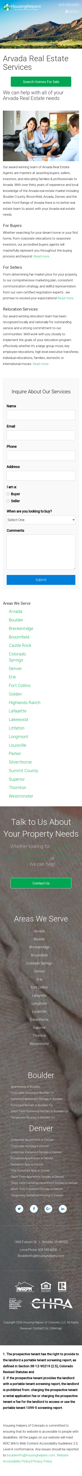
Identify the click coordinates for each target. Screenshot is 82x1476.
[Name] (41, 415)
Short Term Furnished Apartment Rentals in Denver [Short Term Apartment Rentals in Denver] (44, 1183)
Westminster (21, 796)
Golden (15, 694)
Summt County (23, 770)
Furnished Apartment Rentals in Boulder (37, 1099)
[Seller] (8, 501)
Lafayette (17, 711)
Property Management (26, 858)
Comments (15, 530)
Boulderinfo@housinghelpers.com (41, 1256)
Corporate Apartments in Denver (32, 1140)
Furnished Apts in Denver (27, 1164)
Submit (41, 580)
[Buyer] (8, 494)
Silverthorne (20, 762)
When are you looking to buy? (29, 511)
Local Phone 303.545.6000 (38, 1250)
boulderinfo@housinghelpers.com (31, 1455)
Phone (12, 446)
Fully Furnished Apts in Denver (30, 1170)
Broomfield (19, 637)
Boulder (16, 620)
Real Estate (67, 858)
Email (11, 426)
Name (11, 406)
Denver (15, 668)
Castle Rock (20, 645)
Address (13, 467)
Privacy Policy (42, 1461)
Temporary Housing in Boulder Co (33, 1117)
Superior (17, 779)
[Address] (41, 476)
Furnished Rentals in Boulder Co (32, 1105)
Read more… (42, 256)
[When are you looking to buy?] (41, 519)
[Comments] (41, 552)
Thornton (17, 787)
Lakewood (18, 719)
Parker (15, 753)
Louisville (17, 745)
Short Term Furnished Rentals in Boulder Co (39, 1111)
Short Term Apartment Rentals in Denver (37, 1177)
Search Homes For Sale (41, 82)
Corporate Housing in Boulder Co (32, 1093)
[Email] (41, 435)
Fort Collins (20, 685)
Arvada (15, 611)
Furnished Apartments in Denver (32, 1158)
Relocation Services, (50, 852)
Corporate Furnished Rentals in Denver (36, 1152)
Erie (12, 677)
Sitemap (56, 1328)
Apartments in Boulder (25, 1086)
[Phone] (41, 456)
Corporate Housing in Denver (30, 1146)
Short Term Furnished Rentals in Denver (37, 1189)
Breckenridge (21, 628)
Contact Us (41, 883)
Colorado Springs (39, 963)
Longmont (18, 736)
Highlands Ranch (25, 702)
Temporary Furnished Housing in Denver (37, 1195)
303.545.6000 (68, 5)
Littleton (16, 728)
